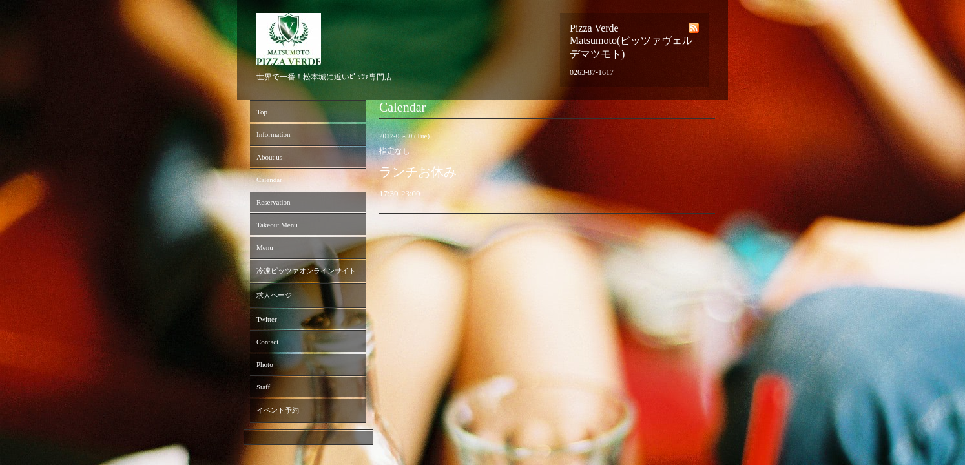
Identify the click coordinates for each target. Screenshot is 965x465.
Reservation (273, 202)
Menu (264, 247)
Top (261, 112)
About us (269, 157)
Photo (264, 364)
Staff (263, 387)
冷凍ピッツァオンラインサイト (306, 270)
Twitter (266, 319)
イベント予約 (277, 410)
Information (273, 134)
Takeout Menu (277, 225)
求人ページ (274, 295)
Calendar (269, 179)
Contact (267, 342)
